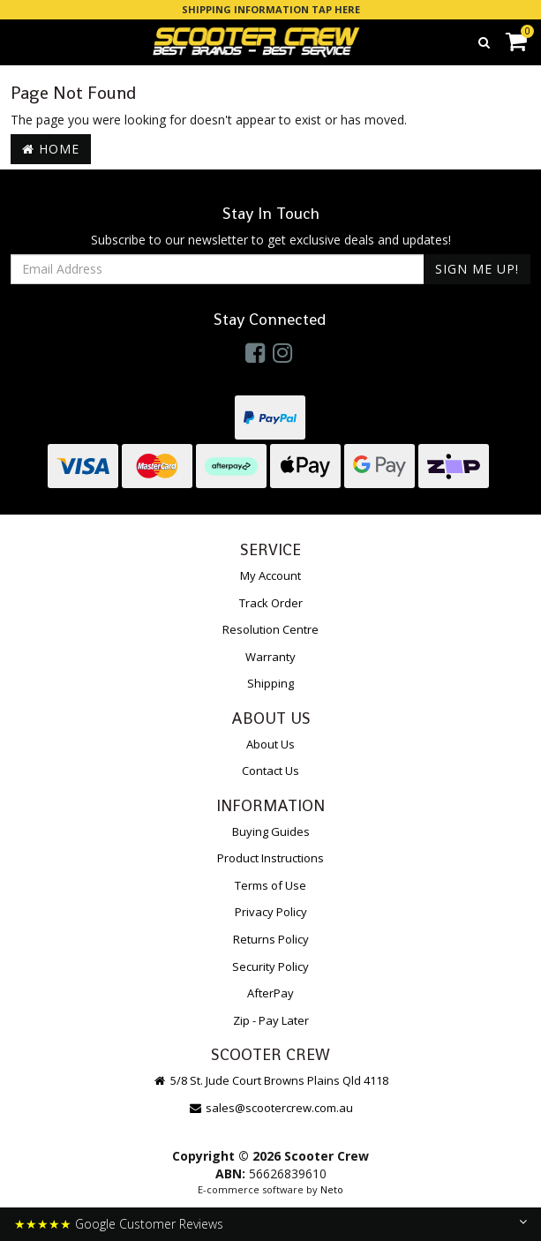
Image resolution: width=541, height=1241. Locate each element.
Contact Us (270, 770)
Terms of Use (270, 885)
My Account (270, 575)
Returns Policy (271, 939)
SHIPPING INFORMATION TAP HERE (271, 9)
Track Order (271, 603)
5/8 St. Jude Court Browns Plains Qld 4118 (270, 1080)
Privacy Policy (271, 912)
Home (50, 148)
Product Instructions (270, 858)
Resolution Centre (270, 629)
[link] (255, 352)
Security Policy (270, 966)
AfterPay (270, 993)
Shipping (270, 683)
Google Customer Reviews (149, 1223)
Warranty (270, 657)
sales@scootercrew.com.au (270, 1108)
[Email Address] (218, 269)
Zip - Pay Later (271, 1020)
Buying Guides (271, 831)
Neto (331, 1189)
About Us (270, 744)
